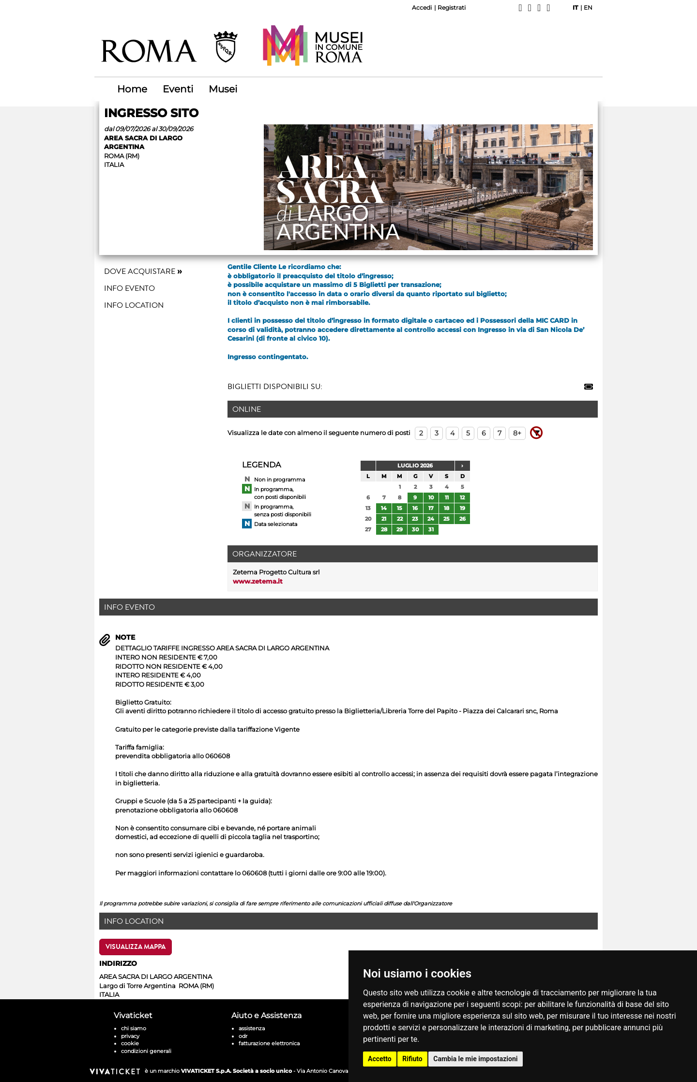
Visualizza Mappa (136, 947)
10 (431, 497)
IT (575, 7)
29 (399, 529)
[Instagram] (539, 8)
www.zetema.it (258, 581)
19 (462, 508)
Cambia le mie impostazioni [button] (475, 1059)
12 (462, 497)
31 (431, 529)
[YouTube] (548, 8)
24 (430, 518)
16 (415, 508)
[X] (529, 8)
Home (132, 89)
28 (384, 529)
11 (447, 497)
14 (384, 508)
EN (588, 7)
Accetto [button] (380, 1059)
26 (462, 518)
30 (415, 529)
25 (446, 518)
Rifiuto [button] (412, 1059)
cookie (130, 1043)
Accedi (422, 7)
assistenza (252, 1028)
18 (446, 508)
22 (400, 518)
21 (383, 518)
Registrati (452, 7)
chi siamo (133, 1028)
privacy (130, 1036)
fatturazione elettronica (269, 1043)
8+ (517, 433)
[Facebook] (520, 8)
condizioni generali (146, 1051)
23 (415, 518)
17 (431, 508)
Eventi (178, 89)
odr (243, 1036)
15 (399, 508)
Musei (223, 89)
